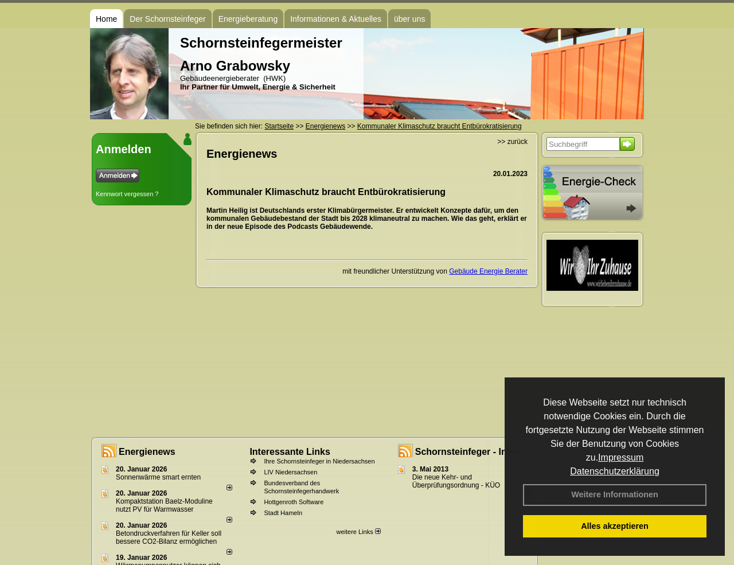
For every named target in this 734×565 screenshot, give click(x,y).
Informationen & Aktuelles (335, 19)
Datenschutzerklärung (614, 471)
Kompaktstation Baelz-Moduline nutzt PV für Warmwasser (164, 505)
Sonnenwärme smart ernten (158, 477)
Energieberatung (248, 19)
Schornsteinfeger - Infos (468, 452)
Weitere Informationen (614, 494)
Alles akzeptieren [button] (615, 526)
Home (106, 19)
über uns (409, 19)
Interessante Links (289, 452)
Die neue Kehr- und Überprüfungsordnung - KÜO (456, 481)
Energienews (147, 452)
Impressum (620, 457)
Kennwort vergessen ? (127, 193)
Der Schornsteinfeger (167, 19)
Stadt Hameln (283, 512)
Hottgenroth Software (293, 501)
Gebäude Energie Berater (488, 271)
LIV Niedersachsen (290, 472)
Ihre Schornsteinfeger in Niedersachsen (319, 461)
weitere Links (358, 531)
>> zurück (512, 142)
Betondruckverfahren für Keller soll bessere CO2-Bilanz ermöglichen (168, 537)
